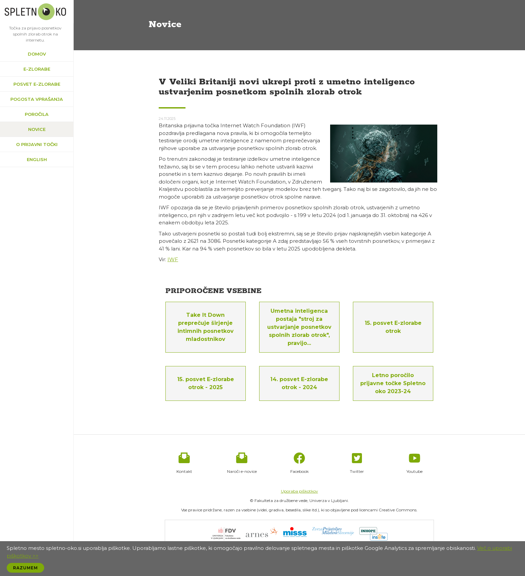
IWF (172, 259)
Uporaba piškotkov (299, 491)
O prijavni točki (37, 144)
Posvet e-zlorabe (36, 84)
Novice (37, 129)
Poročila (37, 114)
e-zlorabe (36, 69)
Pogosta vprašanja (36, 99)
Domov (37, 54)
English (37, 159)
